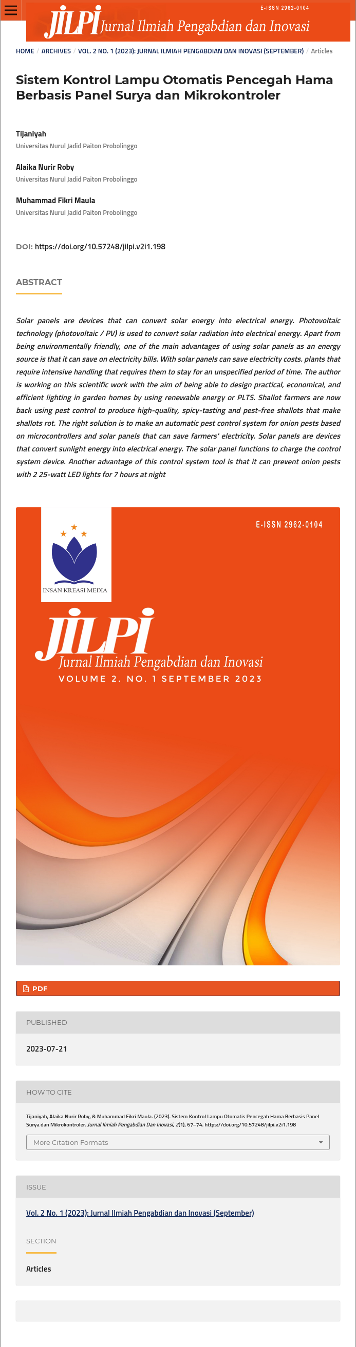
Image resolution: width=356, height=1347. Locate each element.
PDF (38, 988)
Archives (56, 51)
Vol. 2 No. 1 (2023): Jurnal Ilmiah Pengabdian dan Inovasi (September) (191, 51)
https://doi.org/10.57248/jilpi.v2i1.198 (100, 247)
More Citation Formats (70, 1142)
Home (25, 51)
